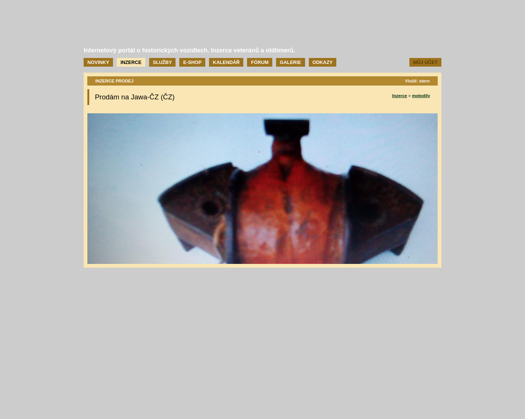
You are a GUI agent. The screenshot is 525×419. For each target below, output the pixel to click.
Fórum (260, 62)
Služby (162, 62)
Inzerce (131, 62)
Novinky (98, 62)
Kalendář (226, 62)
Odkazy (323, 62)
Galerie (290, 62)
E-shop (192, 62)
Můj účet (425, 62)
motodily (421, 95)
